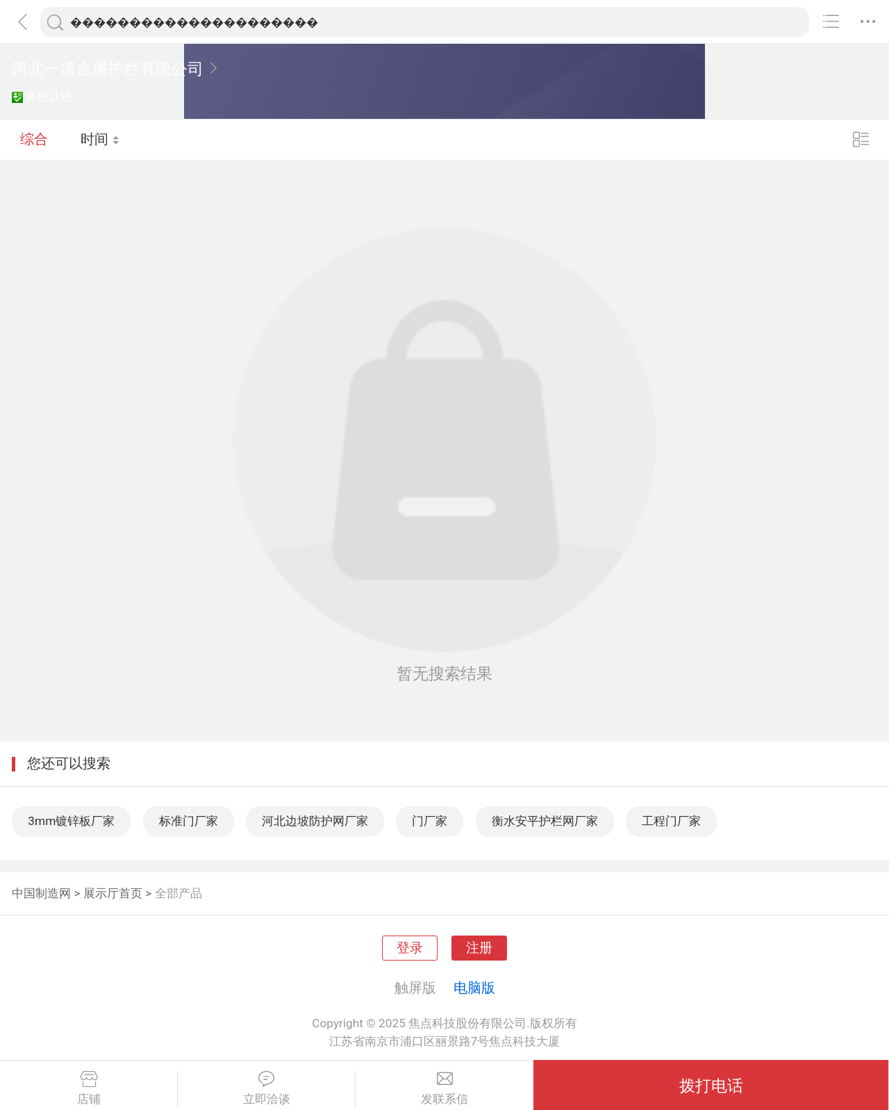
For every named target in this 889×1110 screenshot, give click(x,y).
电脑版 (474, 987)
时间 (100, 139)
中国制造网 (41, 893)
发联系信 (444, 1088)
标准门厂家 (188, 821)
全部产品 (178, 893)
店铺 (88, 1088)
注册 (479, 948)
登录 (410, 948)
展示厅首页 (112, 893)
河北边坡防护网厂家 (315, 821)
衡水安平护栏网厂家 (545, 821)
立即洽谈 (266, 1088)
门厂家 (429, 821)
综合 (34, 139)
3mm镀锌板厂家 (71, 821)
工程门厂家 (671, 821)
